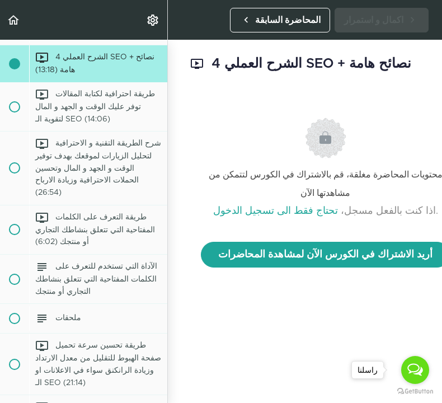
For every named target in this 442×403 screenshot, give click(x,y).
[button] (14, 20)
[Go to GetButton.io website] (415, 391)
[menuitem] (153, 20)
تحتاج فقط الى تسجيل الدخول (275, 211)
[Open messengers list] (415, 370)
